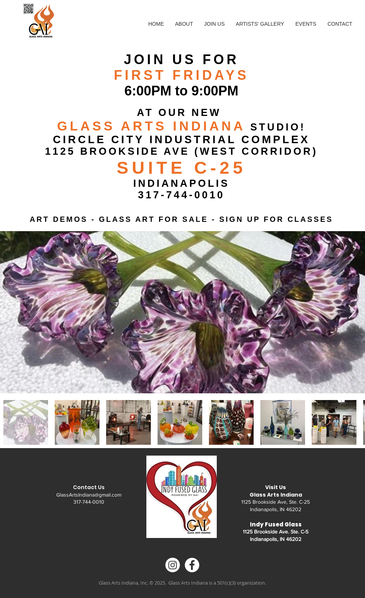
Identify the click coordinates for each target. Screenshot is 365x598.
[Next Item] (352, 312)
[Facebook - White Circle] (192, 565)
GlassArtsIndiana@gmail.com (88, 495)
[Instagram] (172, 565)
